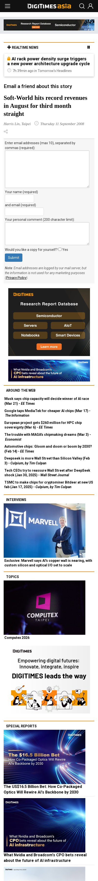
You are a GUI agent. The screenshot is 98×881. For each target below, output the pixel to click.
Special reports (21, 726)
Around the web (21, 390)
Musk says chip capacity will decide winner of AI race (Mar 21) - (46, 401)
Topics (12, 577)
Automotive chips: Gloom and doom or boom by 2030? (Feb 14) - (48, 448)
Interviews (16, 500)
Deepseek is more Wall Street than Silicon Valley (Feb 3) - (47, 460)
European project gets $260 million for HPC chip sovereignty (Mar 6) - (43, 425)
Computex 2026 (16, 638)
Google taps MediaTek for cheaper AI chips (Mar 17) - (47, 413)
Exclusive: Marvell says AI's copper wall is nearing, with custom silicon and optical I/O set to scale (48, 563)
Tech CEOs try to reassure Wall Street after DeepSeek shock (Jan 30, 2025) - (47, 472)
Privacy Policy (16, 278)
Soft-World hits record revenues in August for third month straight (45, 106)
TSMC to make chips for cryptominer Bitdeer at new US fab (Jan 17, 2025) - (48, 484)
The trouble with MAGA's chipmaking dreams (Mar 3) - (47, 437)
